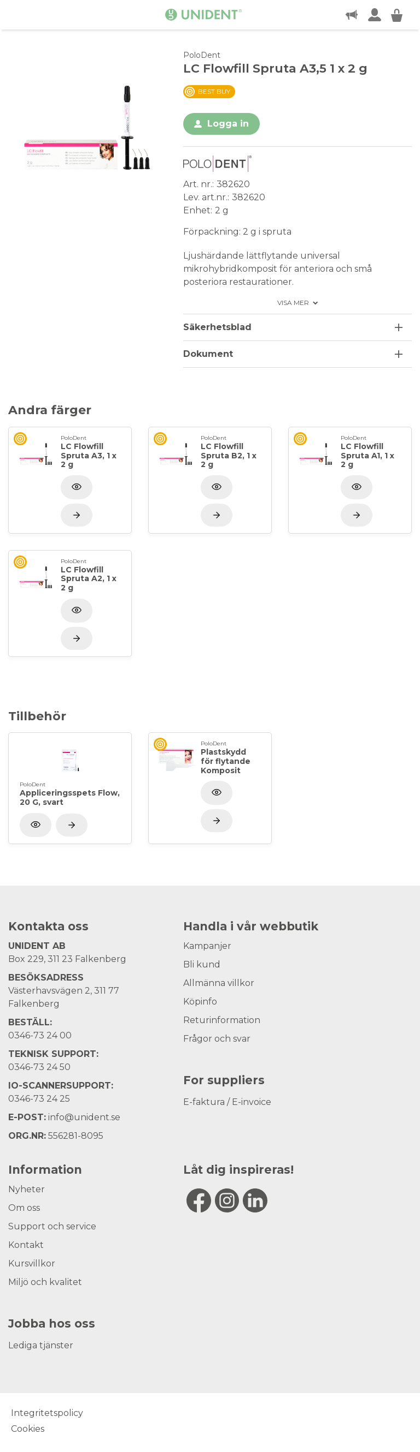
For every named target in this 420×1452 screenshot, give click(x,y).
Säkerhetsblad (217, 327)
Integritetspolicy (47, 1413)
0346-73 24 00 (40, 1035)
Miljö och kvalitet (45, 1282)
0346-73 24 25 (39, 1099)
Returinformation (221, 1020)
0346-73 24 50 (39, 1067)
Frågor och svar (216, 1038)
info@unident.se (84, 1117)
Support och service (52, 1226)
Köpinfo (200, 1001)
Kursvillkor (31, 1263)
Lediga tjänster (40, 1345)
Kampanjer (207, 946)
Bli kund (201, 964)
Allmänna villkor (218, 983)
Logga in (228, 123)
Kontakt (26, 1245)
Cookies (27, 1429)
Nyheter (26, 1189)
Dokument (208, 354)
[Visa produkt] (76, 515)
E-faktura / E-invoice (227, 1102)
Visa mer (293, 303)
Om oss (24, 1208)
